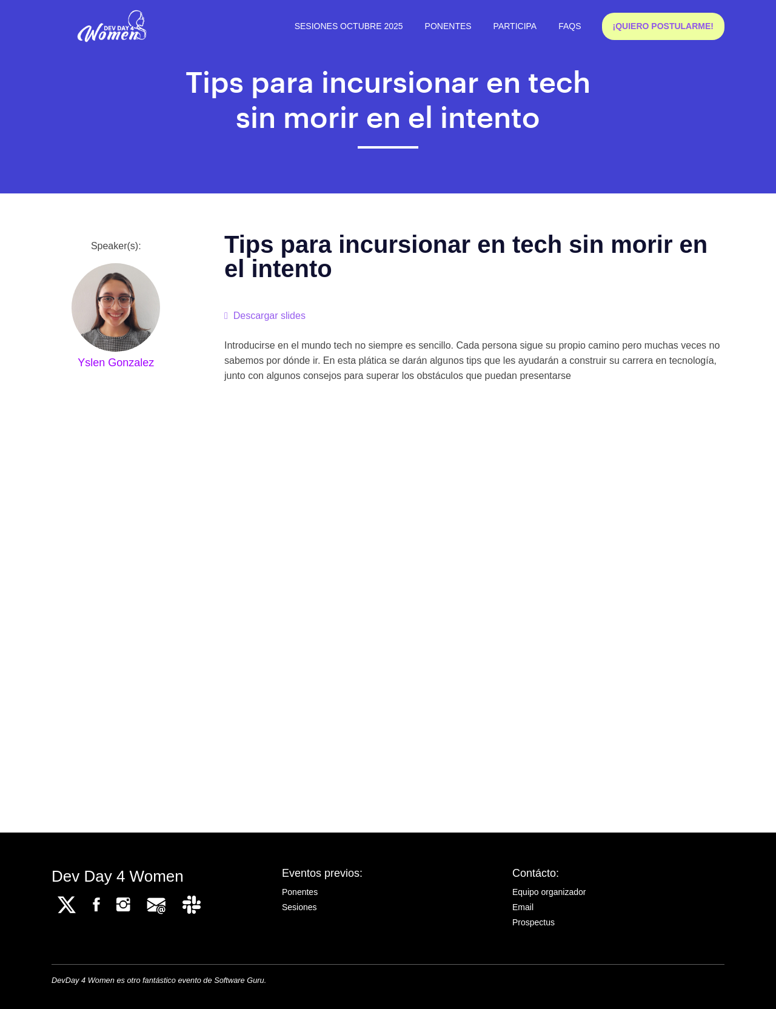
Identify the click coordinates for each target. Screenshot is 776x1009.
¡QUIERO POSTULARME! (663, 26)
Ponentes (448, 26)
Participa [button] (515, 26)
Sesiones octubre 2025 (349, 26)
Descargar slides (265, 315)
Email (523, 907)
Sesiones (299, 907)
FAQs (569, 26)
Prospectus (533, 922)
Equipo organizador (549, 892)
